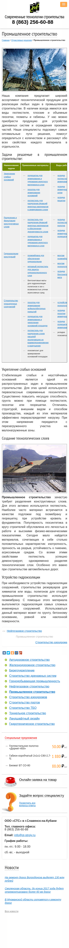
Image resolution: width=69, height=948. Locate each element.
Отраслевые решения (21, 40)
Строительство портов (24, 702)
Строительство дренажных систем (32, 676)
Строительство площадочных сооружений (11, 303)
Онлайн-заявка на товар (38, 780)
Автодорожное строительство (29, 660)
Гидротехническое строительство (32, 724)
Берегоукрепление (22, 670)
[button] (63, 4)
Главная (6, 40)
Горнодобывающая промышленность (34, 681)
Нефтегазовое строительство (24, 630)
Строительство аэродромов (28, 697)
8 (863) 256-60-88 (32, 22)
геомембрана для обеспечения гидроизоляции (36, 258)
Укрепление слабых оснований (9, 176)
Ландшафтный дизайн (24, 718)
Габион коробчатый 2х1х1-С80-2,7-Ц (30, 757)
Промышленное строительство (32, 692)
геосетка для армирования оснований (34, 192)
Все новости (11, 911)
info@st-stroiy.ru (25, 835)
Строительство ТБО (22, 708)
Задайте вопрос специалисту (41, 795)
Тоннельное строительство (27, 713)
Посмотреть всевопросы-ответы (27, 804)
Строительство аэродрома (51, 642)
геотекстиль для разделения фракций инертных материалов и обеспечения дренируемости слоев (38, 225)
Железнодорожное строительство (32, 665)
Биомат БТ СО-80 (19, 765)
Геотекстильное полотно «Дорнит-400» (23, 747)
